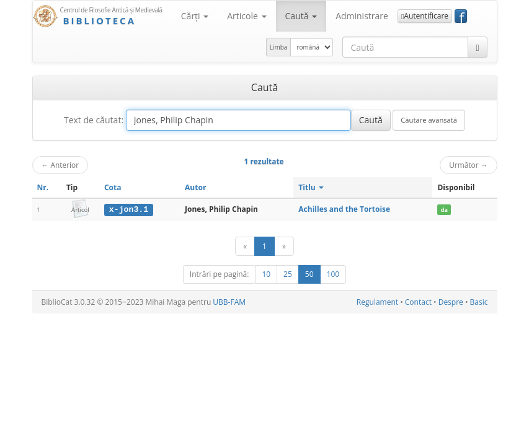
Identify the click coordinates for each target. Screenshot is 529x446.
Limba (279, 47)
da (444, 210)
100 (333, 274)
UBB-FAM (229, 302)
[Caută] (477, 47)
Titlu (311, 187)
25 (287, 274)
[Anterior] (245, 246)
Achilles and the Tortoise (344, 209)
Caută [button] (301, 16)
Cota (113, 187)
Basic (479, 302)
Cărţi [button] (194, 16)
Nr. (43, 187)
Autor (195, 187)
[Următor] (284, 246)
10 (266, 274)
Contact (418, 302)
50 (309, 274)
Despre (450, 302)
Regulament (377, 302)
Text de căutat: (93, 120)
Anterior (60, 165)
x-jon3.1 (128, 209)
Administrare (362, 16)
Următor (468, 165)
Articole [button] (246, 16)
